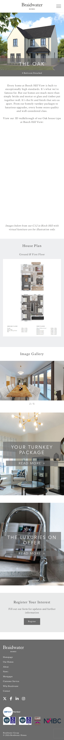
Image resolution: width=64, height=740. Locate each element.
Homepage (8, 657)
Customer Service (11, 681)
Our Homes (8, 662)
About (6, 667)
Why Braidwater (10, 686)
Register (32, 621)
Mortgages (8, 676)
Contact (6, 691)
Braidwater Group (11, 733)
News (5, 671)
